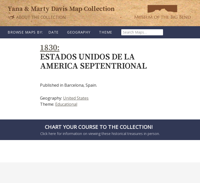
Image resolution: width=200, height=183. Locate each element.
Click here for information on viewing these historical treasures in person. (99, 129)
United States (76, 98)
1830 (48, 48)
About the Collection (37, 17)
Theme (105, 32)
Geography (78, 32)
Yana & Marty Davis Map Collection (61, 9)
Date (53, 32)
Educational (66, 104)
